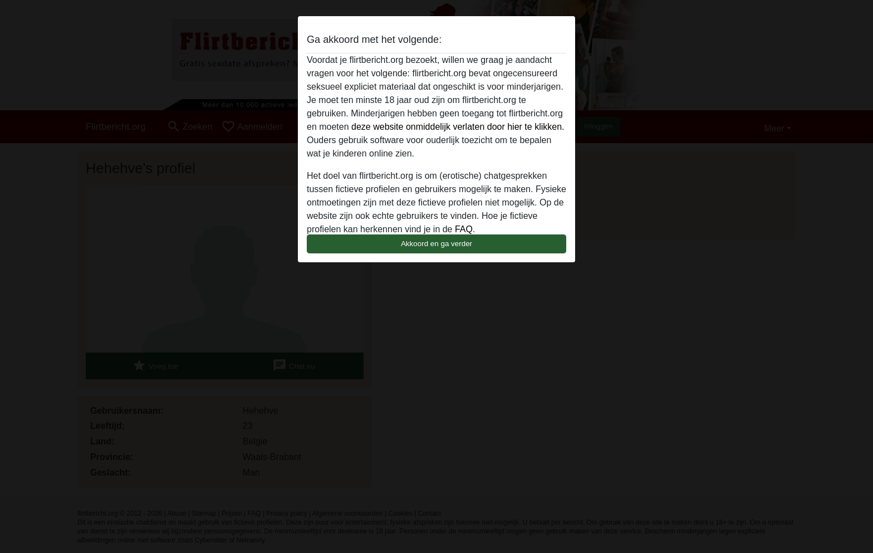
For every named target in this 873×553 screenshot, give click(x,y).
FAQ (464, 229)
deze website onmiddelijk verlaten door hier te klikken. (457, 126)
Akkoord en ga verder (436, 243)
